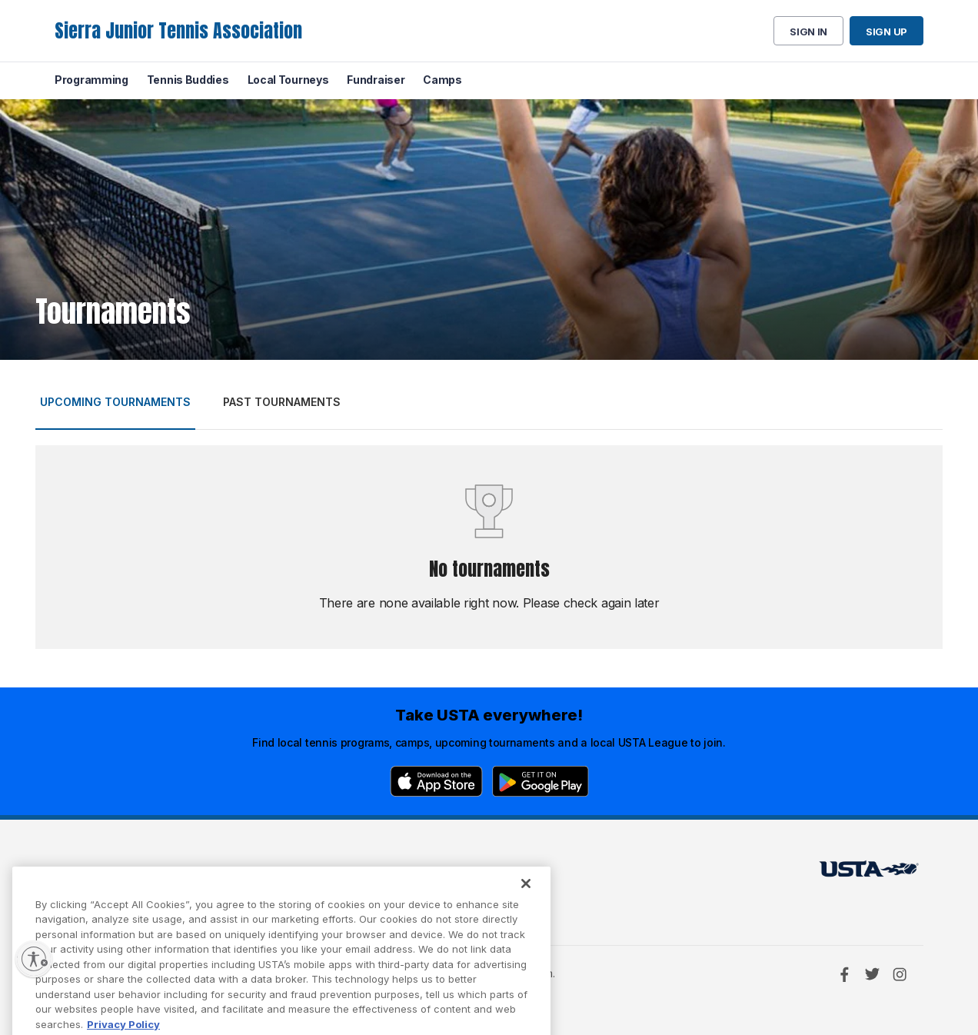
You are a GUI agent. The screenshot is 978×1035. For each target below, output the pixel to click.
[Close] (526, 899)
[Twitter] (871, 974)
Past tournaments (282, 401)
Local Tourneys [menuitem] (288, 79)
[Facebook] (844, 974)
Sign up (886, 31)
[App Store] (436, 781)
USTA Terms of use (302, 873)
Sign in (808, 31)
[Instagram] (899, 974)
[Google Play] (540, 781)
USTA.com (471, 873)
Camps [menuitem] (442, 79)
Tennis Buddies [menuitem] (188, 79)
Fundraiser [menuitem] (375, 79)
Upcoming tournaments (115, 401)
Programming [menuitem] (91, 79)
